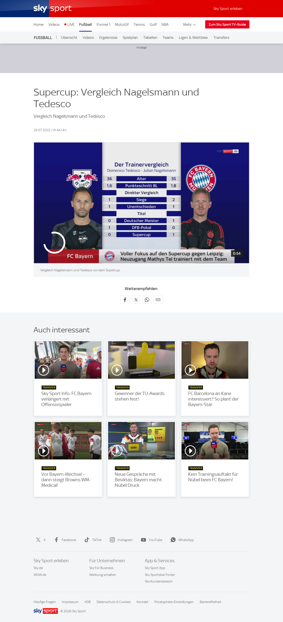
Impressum (70, 602)
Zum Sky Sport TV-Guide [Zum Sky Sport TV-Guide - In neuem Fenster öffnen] (227, 24)
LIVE (71, 24)
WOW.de (40, 575)
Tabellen (150, 37)
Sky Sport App (155, 568)
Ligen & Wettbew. (193, 37)
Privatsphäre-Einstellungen (174, 602)
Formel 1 (103, 24)
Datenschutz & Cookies (114, 602)
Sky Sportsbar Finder (160, 575)
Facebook (64, 540)
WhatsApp (181, 540)
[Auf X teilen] (136, 300)
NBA (164, 24)
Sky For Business (101, 568)
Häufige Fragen (45, 602)
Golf (153, 24)
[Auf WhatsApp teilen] (147, 300)
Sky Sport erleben (228, 8)
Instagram (120, 540)
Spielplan (130, 37)
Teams (168, 37)
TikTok (91, 540)
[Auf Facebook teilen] (124, 300)
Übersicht (69, 37)
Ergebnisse (108, 37)
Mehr (190, 24)
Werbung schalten (102, 575)
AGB (87, 602)
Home (39, 24)
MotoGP (122, 24)
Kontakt (142, 602)
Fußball (85, 24)
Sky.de (38, 568)
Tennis (139, 24)
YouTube (150, 540)
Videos (54, 24)
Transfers (221, 37)
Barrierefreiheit (210, 602)
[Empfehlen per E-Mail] (158, 300)
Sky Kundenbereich (159, 581)
